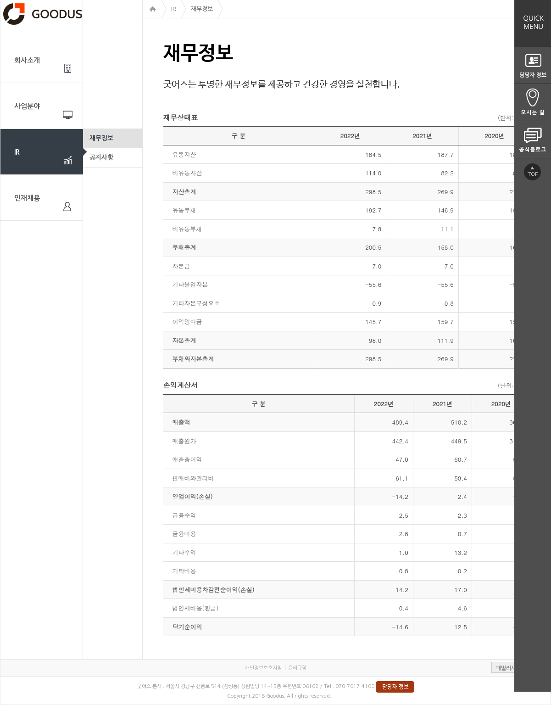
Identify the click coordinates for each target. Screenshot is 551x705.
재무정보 (101, 138)
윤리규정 (297, 668)
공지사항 (101, 157)
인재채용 (27, 198)
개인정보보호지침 (263, 668)
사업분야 (27, 106)
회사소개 (27, 60)
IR (17, 152)
